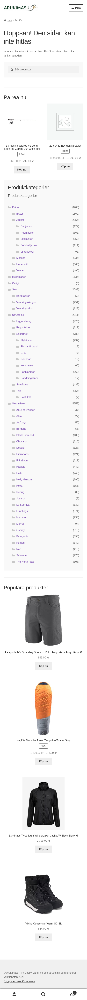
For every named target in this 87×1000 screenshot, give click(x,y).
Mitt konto (14, 994)
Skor (14, 289)
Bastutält (26, 397)
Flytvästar (26, 340)
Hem (9, 20)
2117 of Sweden (25, 410)
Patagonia (22, 536)
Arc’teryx (21, 422)
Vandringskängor (26, 302)
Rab (18, 549)
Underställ (22, 264)
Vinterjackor (27, 251)
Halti (19, 473)
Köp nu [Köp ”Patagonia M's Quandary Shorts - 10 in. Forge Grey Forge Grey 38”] (43, 666)
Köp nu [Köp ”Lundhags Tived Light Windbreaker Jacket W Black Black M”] (43, 849)
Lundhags (22, 511)
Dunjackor (26, 226)
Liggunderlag (23, 321)
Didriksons (22, 454)
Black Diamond (25, 435)
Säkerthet (21, 334)
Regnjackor (27, 232)
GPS (23, 353)
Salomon (21, 555)
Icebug (20, 492)
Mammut (21, 517)
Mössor (20, 258)
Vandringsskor (24, 308)
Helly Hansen (24, 479)
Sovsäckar (22, 384)
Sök (43, 994)
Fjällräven (22, 460)
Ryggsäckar (23, 327)
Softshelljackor (29, 245)
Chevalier (21, 441)
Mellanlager (19, 277)
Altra (19, 416)
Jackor (20, 220)
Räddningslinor (29, 378)
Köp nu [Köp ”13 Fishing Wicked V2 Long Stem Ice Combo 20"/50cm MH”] (21, 169)
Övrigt (15, 283)
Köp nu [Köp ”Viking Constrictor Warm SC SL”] (43, 937)
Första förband (29, 346)
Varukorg (67, 992)
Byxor (19, 213)
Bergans (21, 428)
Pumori (20, 542)
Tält (18, 391)
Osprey (20, 530)
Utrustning (18, 315)
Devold (20, 447)
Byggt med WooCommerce (19, 981)
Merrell (20, 523)
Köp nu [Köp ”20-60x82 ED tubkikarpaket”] (65, 166)
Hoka (19, 485)
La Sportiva (22, 504)
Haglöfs (20, 466)
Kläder (16, 207)
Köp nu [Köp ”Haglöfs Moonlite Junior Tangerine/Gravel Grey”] (43, 761)
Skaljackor (27, 239)
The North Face (25, 561)
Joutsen (20, 498)
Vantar (20, 270)
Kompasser (27, 365)
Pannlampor (28, 372)
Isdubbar (26, 359)
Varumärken (19, 403)
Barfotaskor (23, 296)
